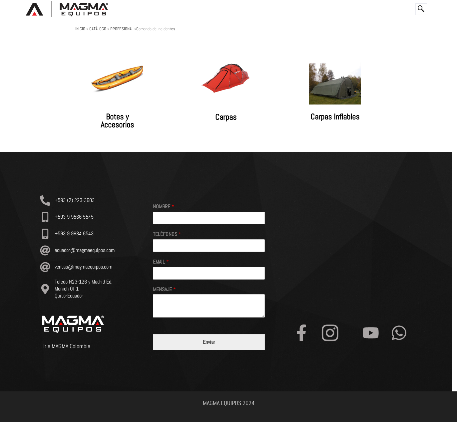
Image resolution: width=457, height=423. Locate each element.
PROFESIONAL (121, 29)
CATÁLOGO (98, 29)
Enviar (209, 342)
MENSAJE (164, 289)
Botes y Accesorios (117, 121)
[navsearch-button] (421, 9)
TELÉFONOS (167, 234)
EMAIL (161, 262)
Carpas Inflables (334, 117)
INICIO (80, 29)
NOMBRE (163, 207)
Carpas (225, 117)
